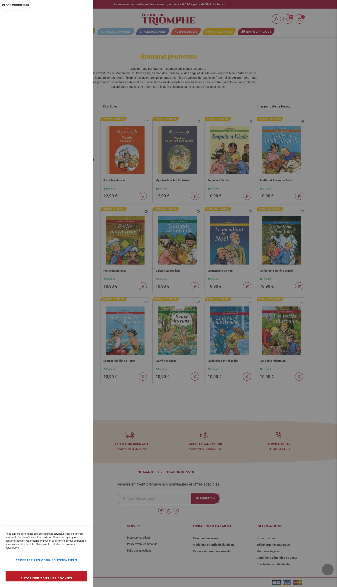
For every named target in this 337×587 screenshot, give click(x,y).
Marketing (80, 124)
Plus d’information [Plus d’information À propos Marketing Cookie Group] (74, 154)
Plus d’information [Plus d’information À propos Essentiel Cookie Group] (74, 54)
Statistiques (80, 74)
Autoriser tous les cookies (46, 578)
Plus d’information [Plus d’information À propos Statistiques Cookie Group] (74, 104)
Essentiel (80, 19)
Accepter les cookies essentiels (46, 560)
